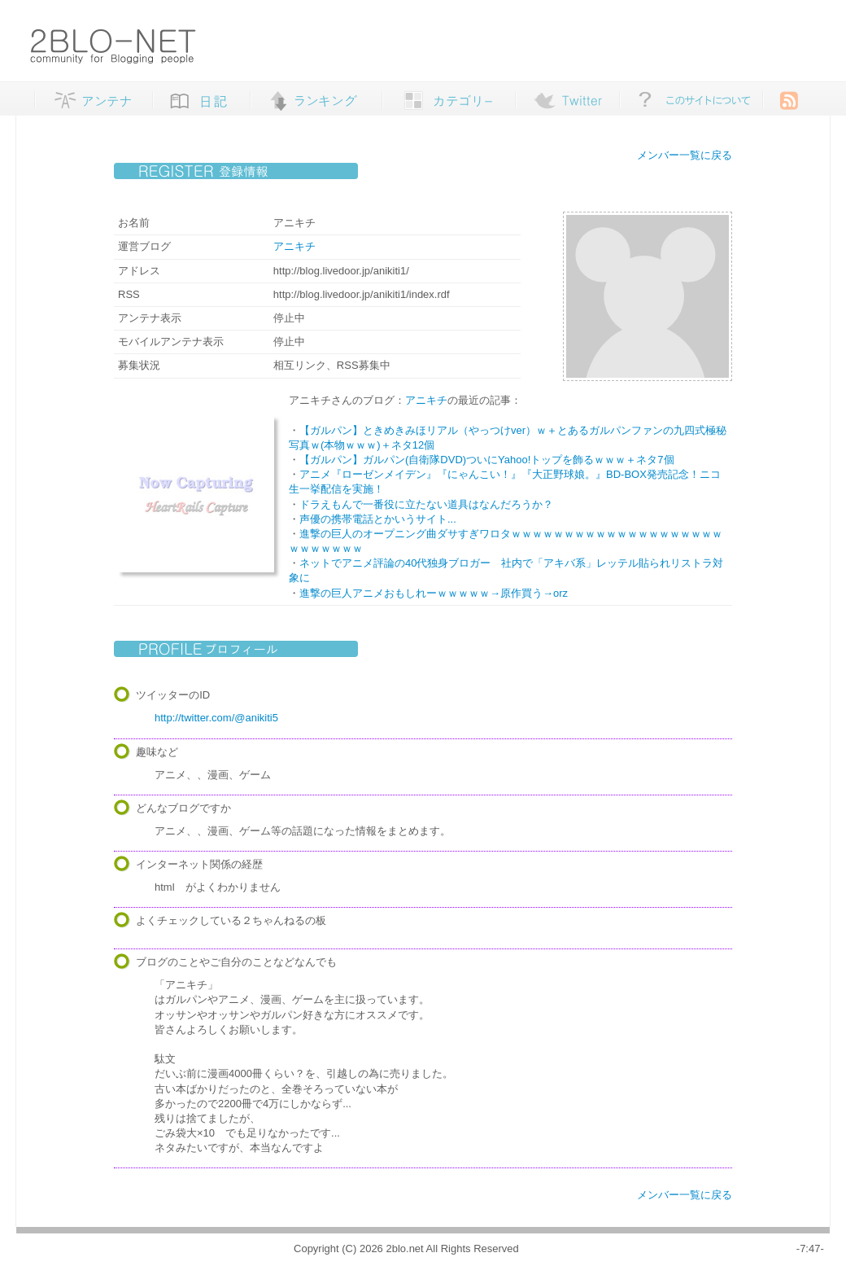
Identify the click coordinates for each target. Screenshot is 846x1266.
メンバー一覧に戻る (684, 155)
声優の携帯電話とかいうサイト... (377, 519)
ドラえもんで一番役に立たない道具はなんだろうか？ (426, 504)
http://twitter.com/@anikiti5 (216, 718)
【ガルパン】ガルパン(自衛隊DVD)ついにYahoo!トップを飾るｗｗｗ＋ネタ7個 (486, 459)
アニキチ (294, 246)
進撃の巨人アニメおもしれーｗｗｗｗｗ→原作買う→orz (433, 593)
